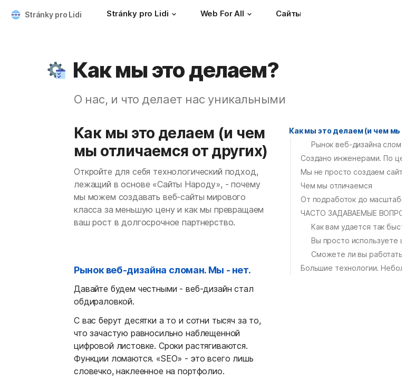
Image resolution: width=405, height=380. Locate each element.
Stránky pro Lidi (53, 14)
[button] (174, 14)
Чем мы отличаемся (336, 185)
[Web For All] (227, 15)
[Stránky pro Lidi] (143, 15)
